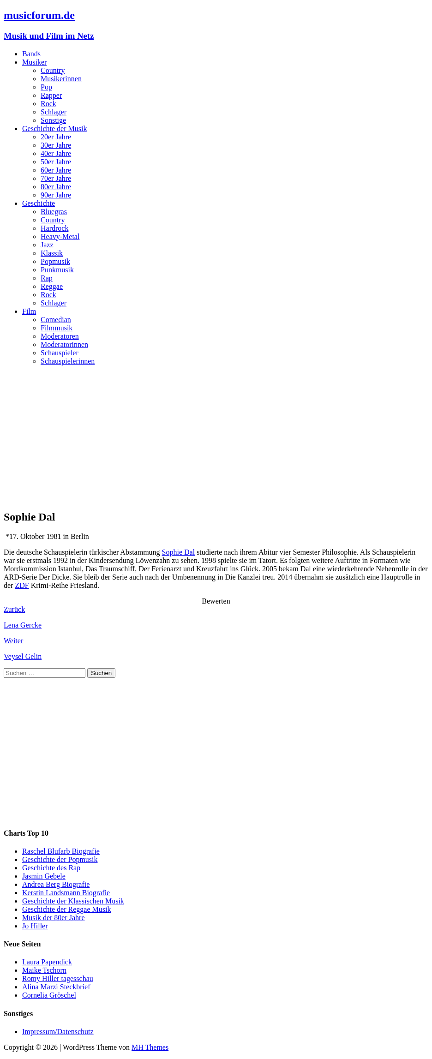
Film (29, 311)
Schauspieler (59, 353)
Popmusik (55, 261)
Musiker (34, 62)
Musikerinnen (61, 79)
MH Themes (150, 1047)
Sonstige (53, 120)
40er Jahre (56, 153)
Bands (31, 54)
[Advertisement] (216, 437)
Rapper (51, 95)
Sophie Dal (178, 552)
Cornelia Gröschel (49, 995)
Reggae (52, 286)
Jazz (47, 245)
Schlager (53, 112)
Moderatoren (60, 336)
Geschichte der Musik (54, 128)
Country (53, 70)
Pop (46, 87)
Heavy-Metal (60, 236)
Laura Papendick (47, 962)
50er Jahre (56, 162)
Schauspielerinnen (68, 361)
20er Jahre (56, 137)
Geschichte (38, 203)
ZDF (22, 585)
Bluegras (54, 211)
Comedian (56, 319)
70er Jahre (56, 178)
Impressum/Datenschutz (58, 1031)
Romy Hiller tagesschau (57, 978)
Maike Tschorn (44, 970)
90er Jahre (56, 195)
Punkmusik (57, 270)
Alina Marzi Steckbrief (56, 987)
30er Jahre (56, 145)
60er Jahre (56, 170)
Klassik (52, 253)
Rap (47, 278)
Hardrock (54, 228)
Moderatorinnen (64, 344)
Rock (48, 104)
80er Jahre (56, 187)
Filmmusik (56, 328)
